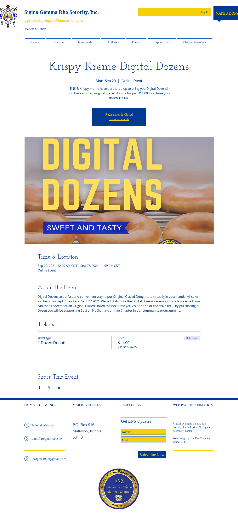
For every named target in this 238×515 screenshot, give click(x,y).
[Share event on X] (49, 387)
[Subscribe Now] (152, 454)
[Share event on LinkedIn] (58, 387)
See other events (119, 119)
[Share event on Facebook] (39, 387)
